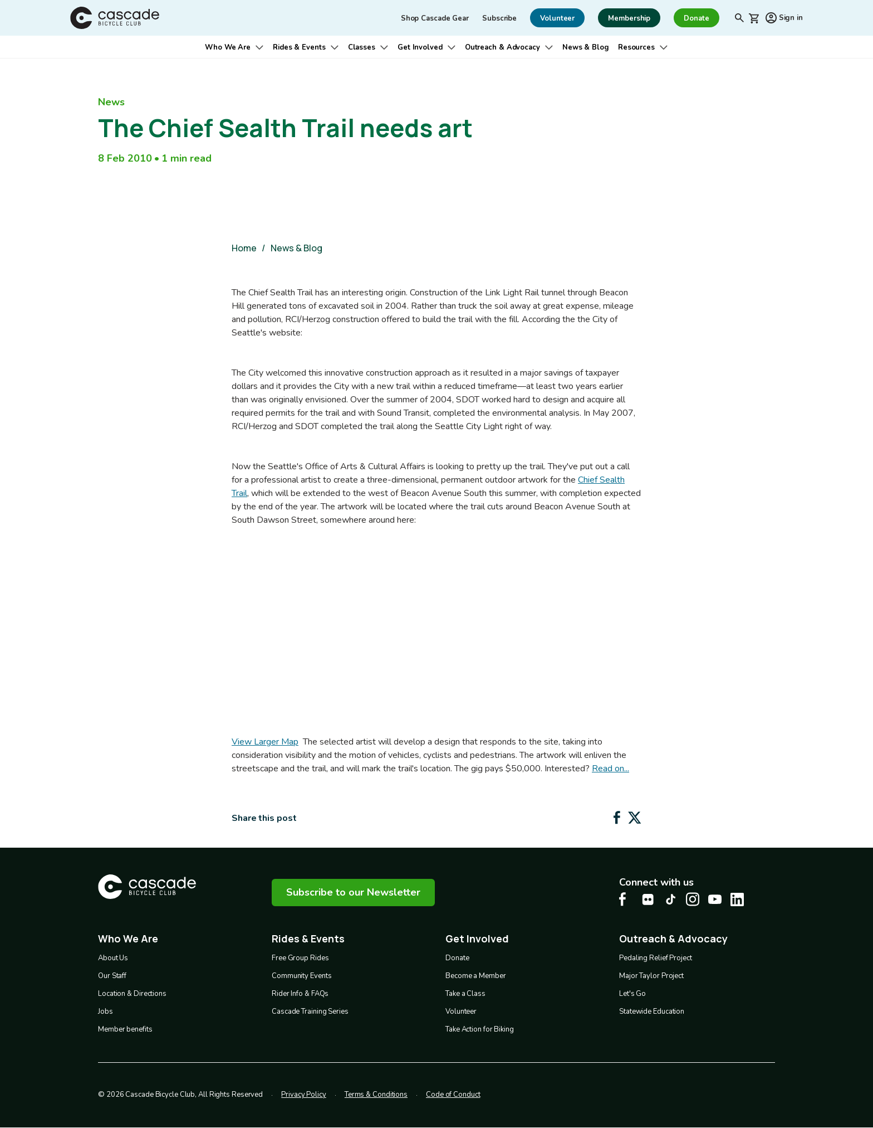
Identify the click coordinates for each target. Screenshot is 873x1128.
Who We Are (228, 47)
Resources (636, 47)
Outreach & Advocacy (502, 47)
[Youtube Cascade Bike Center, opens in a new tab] (715, 899)
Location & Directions (132, 994)
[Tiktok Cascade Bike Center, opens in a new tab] (670, 899)
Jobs (105, 1012)
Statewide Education (651, 1012)
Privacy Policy (303, 1095)
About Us (113, 958)
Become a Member (475, 976)
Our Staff (112, 976)
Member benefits (125, 1029)
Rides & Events (299, 47)
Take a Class (465, 994)
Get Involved (420, 47)
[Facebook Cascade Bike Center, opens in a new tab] (625, 899)
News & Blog (585, 47)
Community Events (301, 976)
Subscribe (499, 18)
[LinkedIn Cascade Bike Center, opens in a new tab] (737, 899)
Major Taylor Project (651, 976)
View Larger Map (265, 742)
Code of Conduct (453, 1095)
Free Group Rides (300, 958)
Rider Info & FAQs (300, 994)
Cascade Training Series (310, 1012)
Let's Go (632, 994)
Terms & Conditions (376, 1095)
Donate (457, 958)
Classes (361, 47)
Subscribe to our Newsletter (353, 892)
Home (244, 248)
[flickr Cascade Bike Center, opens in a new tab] (648, 899)
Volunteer (461, 1012)
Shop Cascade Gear (435, 18)
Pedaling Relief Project (655, 958)
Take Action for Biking (479, 1029)
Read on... (610, 768)
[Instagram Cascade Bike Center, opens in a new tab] (692, 899)
